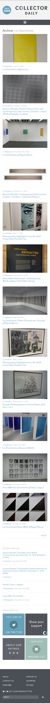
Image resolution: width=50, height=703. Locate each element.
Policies (29, 685)
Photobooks (8, 588)
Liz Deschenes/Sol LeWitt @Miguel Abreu (23, 527)
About (6, 676)
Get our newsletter (19, 691)
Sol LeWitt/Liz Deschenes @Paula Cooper (23, 487)
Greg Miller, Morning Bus (13, 596)
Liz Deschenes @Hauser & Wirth (18, 448)
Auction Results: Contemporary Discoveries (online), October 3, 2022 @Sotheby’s (24, 195)
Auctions (8, 106)
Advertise (30, 681)
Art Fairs (8, 233)
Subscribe (7, 685)
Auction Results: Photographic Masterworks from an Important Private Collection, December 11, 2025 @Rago (25, 570)
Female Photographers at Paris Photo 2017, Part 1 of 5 (24, 406)
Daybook (8, 66)
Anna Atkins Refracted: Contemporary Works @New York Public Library (22, 280)
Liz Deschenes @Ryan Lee (15, 69)
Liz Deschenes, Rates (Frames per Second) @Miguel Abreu (24, 322)
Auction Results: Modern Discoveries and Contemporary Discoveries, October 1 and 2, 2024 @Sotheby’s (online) (25, 111)
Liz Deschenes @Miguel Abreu (17, 155)
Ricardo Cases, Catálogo (13, 584)
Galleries (8, 317)
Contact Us (8, 681)
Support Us (31, 676)
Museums (8, 275)
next (44, 535)
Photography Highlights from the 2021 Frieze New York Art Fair (22, 238)
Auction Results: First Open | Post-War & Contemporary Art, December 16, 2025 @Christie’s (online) (24, 554)
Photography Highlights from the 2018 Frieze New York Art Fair (22, 364)
